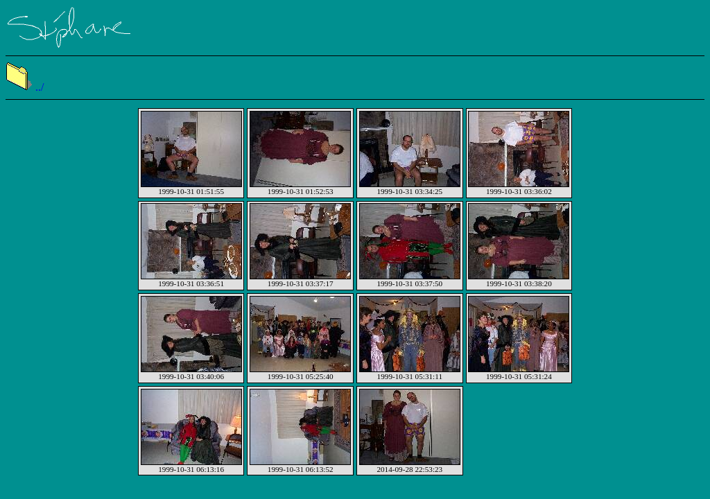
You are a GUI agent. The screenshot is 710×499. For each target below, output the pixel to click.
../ (25, 87)
